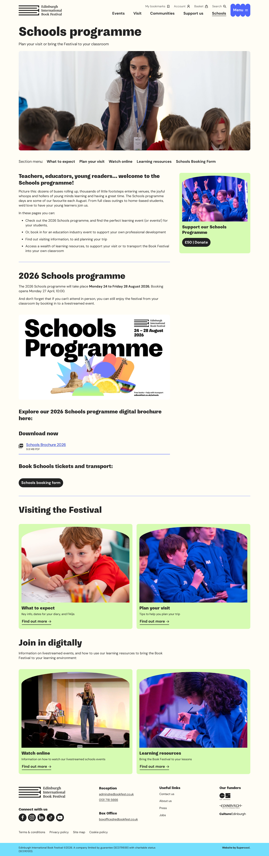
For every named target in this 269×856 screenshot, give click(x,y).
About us (165, 801)
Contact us (166, 794)
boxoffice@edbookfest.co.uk (118, 819)
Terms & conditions (32, 832)
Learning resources (154, 161)
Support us (193, 13)
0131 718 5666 (108, 800)
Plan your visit (92, 161)
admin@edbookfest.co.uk (116, 794)
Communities (162, 13)
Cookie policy (98, 832)
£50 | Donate (196, 242)
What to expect (61, 161)
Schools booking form (41, 482)
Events (118, 13)
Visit (137, 13)
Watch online (120, 161)
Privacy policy (59, 832)
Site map (79, 832)
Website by (236, 847)
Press (163, 808)
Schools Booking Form (196, 161)
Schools (219, 13)
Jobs (162, 815)
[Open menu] (240, 10)
